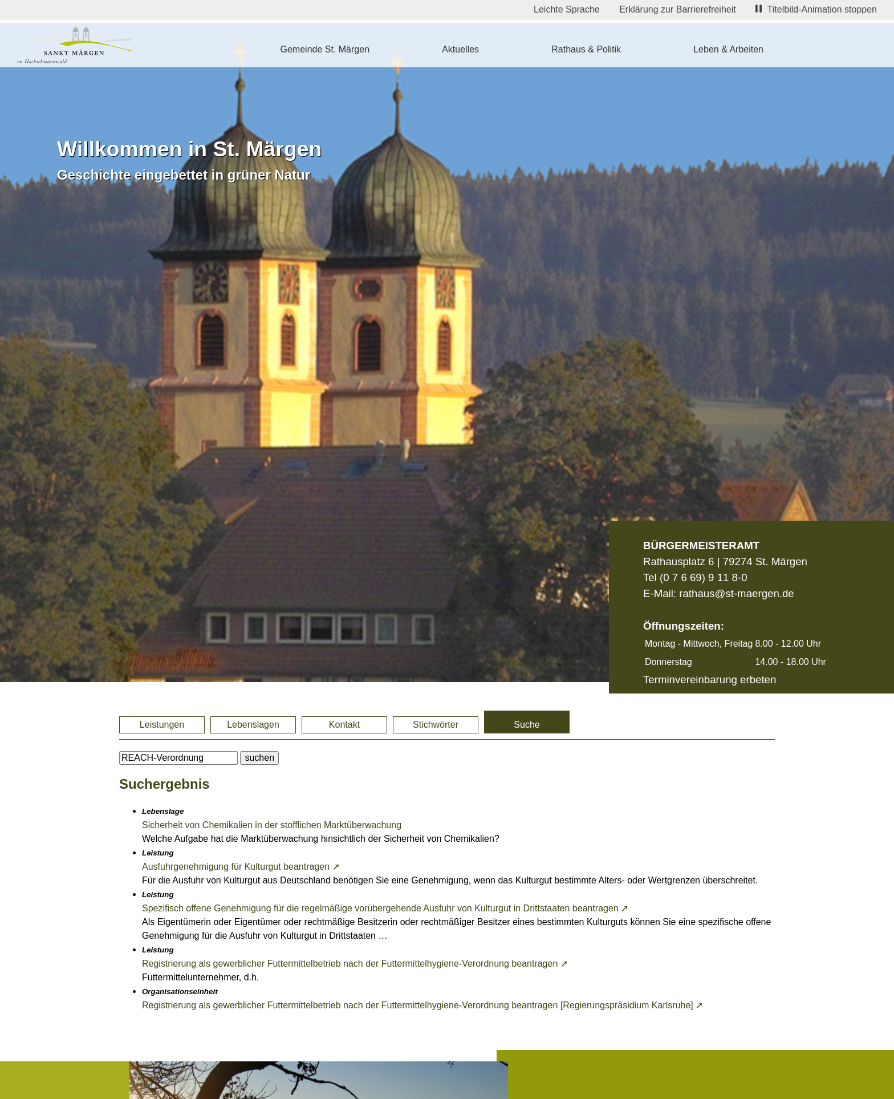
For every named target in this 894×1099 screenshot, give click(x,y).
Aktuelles (460, 49)
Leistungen (162, 724)
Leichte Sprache (567, 9)
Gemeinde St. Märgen (325, 49)
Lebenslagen (253, 724)
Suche (526, 724)
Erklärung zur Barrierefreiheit (677, 9)
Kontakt (344, 724)
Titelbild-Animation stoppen (816, 9)
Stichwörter (435, 724)
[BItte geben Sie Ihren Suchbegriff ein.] (178, 758)
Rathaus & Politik (586, 49)
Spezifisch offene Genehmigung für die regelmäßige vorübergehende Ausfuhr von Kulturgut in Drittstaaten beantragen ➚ (385, 908)
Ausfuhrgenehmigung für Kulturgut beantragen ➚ (241, 866)
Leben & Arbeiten (728, 49)
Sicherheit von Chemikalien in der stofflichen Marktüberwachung (271, 825)
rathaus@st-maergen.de (736, 593)
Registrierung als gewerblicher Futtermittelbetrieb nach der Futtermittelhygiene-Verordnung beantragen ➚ (355, 963)
